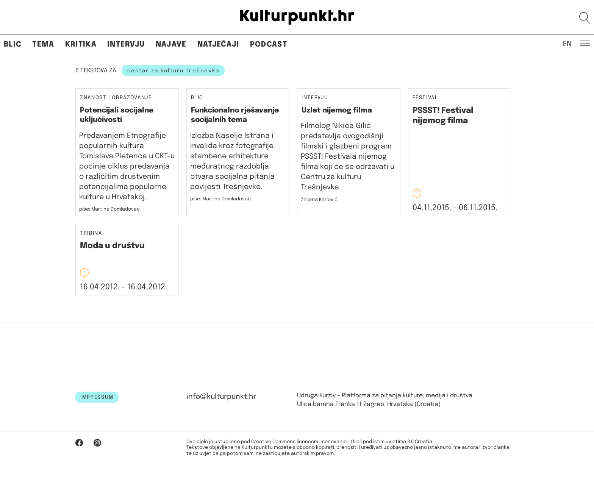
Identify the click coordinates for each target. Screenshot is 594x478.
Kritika (81, 44)
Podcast (268, 44)
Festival (425, 97)
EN (567, 44)
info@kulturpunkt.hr (221, 396)
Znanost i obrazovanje (116, 97)
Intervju (126, 44)
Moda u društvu (112, 246)
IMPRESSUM (97, 397)
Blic (13, 44)
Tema (43, 44)
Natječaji (218, 44)
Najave (171, 44)
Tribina (91, 233)
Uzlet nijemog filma (337, 110)
